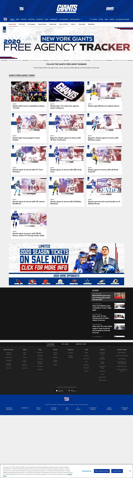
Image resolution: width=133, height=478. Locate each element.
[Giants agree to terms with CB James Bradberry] (29, 192)
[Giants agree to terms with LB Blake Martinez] (66, 192)
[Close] (130, 471)
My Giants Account (54, 408)
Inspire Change (122, 358)
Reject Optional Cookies (102, 471)
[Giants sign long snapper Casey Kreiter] (29, 128)
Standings (86, 365)
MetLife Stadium (122, 352)
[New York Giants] (66, 399)
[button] (108, 297)
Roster (86, 352)
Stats (86, 361)
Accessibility (9, 360)
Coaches (86, 355)
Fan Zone (8, 368)
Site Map (67, 408)
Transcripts (24, 368)
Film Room (40, 366)
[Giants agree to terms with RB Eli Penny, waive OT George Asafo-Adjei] (29, 224)
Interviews (39, 358)
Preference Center (124, 408)
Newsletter (24, 365)
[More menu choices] (81, 19)
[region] (66, 471)
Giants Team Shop (121, 366)
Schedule (70, 352)
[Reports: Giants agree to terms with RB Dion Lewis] (104, 128)
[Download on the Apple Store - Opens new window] (60, 390)
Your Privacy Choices (93, 408)
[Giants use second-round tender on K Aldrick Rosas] (104, 192)
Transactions (86, 367)
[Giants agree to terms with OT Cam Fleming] (29, 160)
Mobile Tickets (102, 380)
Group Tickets (102, 377)
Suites (102, 374)
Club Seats (102, 371)
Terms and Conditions (9, 408)
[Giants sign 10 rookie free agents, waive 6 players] (66, 96)
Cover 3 (25, 357)
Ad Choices (78, 408)
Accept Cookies (117, 471)
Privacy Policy (8, 357)
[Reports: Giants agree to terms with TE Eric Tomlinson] (66, 128)
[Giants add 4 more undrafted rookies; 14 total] (29, 96)
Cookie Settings (109, 408)
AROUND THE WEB (122, 349)
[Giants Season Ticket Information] (66, 264)
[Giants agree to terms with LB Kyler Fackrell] (104, 160)
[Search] (90, 19)
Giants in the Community (122, 355)
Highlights (40, 355)
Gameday (55, 357)
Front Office (86, 358)
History (55, 365)
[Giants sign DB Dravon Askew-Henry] (104, 95)
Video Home (40, 352)
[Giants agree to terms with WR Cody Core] (66, 160)
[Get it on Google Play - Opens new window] (72, 391)
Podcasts (40, 369)
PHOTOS (55, 349)
